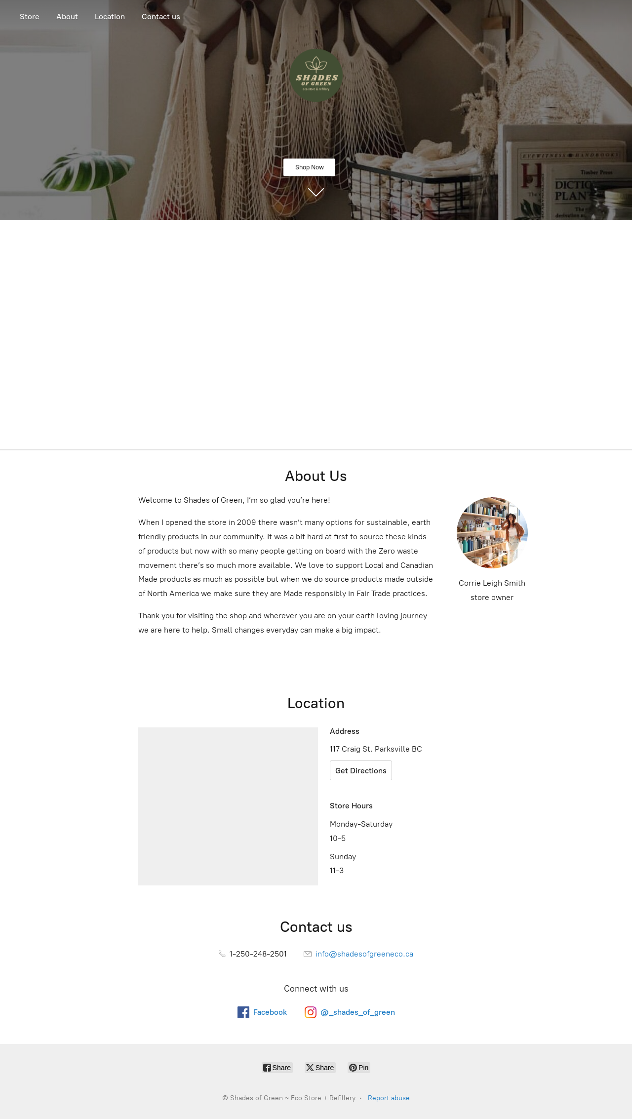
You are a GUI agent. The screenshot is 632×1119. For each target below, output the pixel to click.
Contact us (161, 16)
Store (30, 16)
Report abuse (389, 1098)
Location (110, 16)
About (67, 16)
